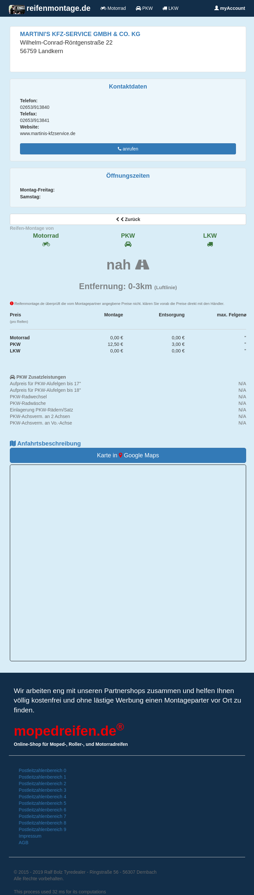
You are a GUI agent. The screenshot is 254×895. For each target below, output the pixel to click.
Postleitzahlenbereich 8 (42, 822)
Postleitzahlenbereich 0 (42, 770)
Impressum (30, 836)
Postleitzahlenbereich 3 (42, 790)
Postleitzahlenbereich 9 (42, 829)
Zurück (128, 219)
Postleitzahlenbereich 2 (42, 783)
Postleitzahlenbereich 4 (42, 796)
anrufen (128, 148)
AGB (24, 842)
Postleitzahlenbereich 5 (42, 803)
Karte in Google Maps (128, 455)
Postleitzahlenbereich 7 (42, 816)
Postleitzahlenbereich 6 (42, 809)
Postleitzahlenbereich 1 (42, 777)
